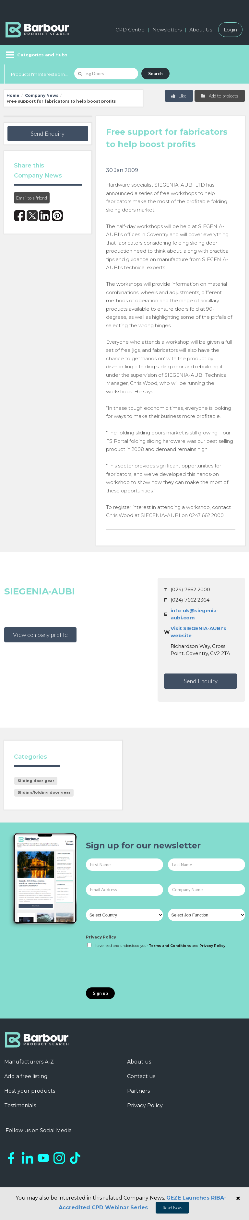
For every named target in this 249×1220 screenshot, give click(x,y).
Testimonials (20, 1105)
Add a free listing (26, 1076)
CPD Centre (130, 30)
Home (12, 95)
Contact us (141, 1076)
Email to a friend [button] (31, 198)
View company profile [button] (40, 634)
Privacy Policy (101, 937)
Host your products (29, 1091)
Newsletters (167, 30)
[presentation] (135, 968)
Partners (138, 1091)
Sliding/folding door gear (44, 792)
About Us (200, 30)
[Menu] (35, 54)
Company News (41, 95)
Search (155, 73)
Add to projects (219, 95)
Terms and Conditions (170, 946)
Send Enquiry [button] (48, 133)
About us (139, 1062)
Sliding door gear (36, 780)
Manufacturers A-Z (29, 1062)
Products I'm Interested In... (39, 74)
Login (230, 30)
